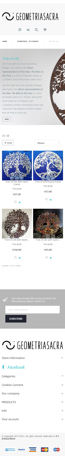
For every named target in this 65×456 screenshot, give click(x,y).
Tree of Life (16, 188)
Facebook (13, 367)
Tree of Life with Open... (17, 239)
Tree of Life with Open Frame (17, 183)
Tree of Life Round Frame (48, 181)
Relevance (41, 143)
